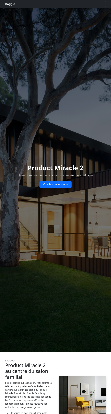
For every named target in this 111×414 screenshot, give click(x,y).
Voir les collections (55, 184)
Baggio (10, 4)
